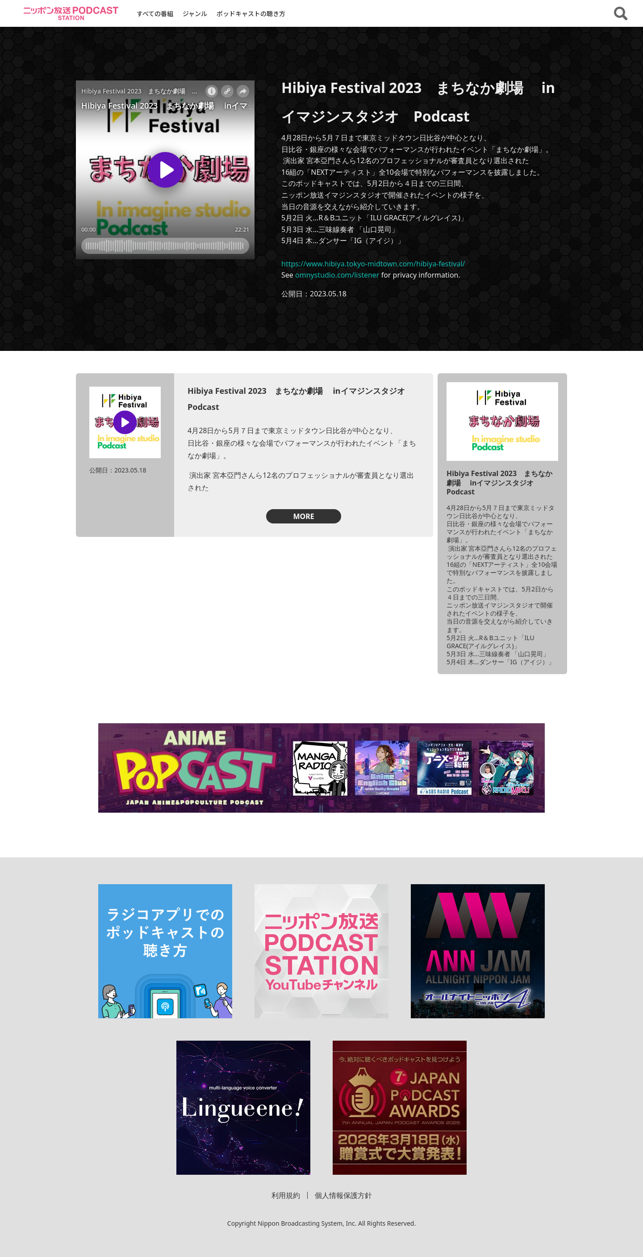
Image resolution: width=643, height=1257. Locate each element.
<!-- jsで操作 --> (165, 169)
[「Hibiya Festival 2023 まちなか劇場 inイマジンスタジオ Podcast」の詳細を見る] (502, 421)
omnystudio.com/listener (337, 275)
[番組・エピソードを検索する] (621, 13)
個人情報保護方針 (343, 1195)
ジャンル (195, 13)
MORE (303, 516)
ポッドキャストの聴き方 (251, 13)
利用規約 (285, 1195)
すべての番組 (155, 13)
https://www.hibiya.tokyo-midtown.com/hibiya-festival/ (373, 264)
